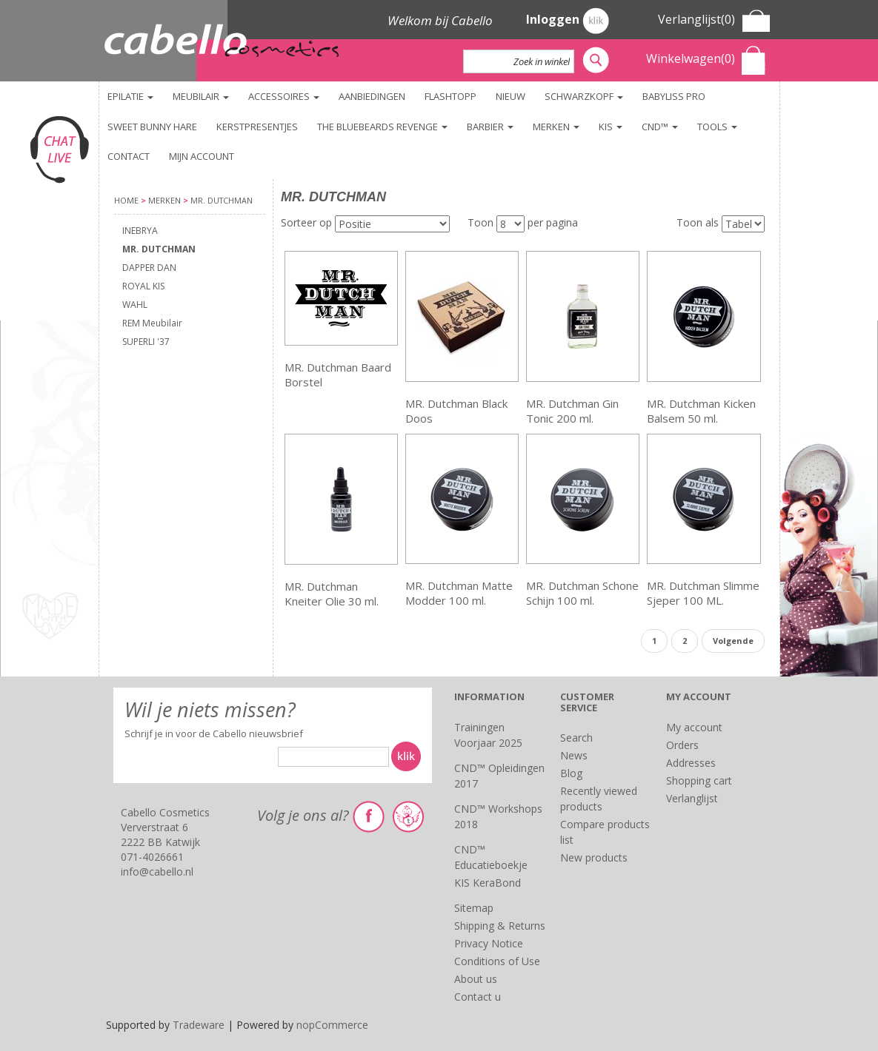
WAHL (134, 304)
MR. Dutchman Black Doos (456, 411)
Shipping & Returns (499, 926)
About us (475, 979)
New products (594, 857)
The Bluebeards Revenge (382, 126)
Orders (682, 745)
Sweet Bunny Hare (152, 126)
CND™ (660, 126)
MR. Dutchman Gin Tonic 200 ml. (572, 411)
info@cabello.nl (157, 871)
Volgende (733, 640)
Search (576, 738)
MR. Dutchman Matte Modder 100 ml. (459, 593)
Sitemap (473, 908)
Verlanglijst (692, 798)
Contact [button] (128, 156)
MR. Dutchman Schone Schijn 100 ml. (582, 593)
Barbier (490, 126)
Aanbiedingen (372, 96)
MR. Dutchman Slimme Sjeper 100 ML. (703, 593)
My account (694, 727)
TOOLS (717, 126)
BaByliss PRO (673, 96)
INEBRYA (140, 230)
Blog (571, 773)
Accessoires (283, 96)
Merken (556, 126)
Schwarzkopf (584, 96)
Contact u (477, 997)
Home (126, 200)
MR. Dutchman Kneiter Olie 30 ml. (332, 593)
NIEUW (510, 96)
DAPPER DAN (149, 267)
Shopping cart (699, 780)
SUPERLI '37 (146, 341)
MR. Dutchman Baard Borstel (338, 374)
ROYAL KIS (143, 286)
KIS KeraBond (487, 883)
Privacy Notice (488, 943)
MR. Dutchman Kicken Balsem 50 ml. (701, 411)
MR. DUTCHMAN (159, 249)
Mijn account (201, 156)
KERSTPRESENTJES (257, 126)
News (574, 755)
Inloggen (567, 20)
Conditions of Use (497, 961)
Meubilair (201, 96)
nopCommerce (332, 1025)
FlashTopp (450, 96)
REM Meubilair (152, 323)
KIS (610, 126)
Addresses (691, 763)
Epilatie (130, 96)
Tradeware (200, 1025)
